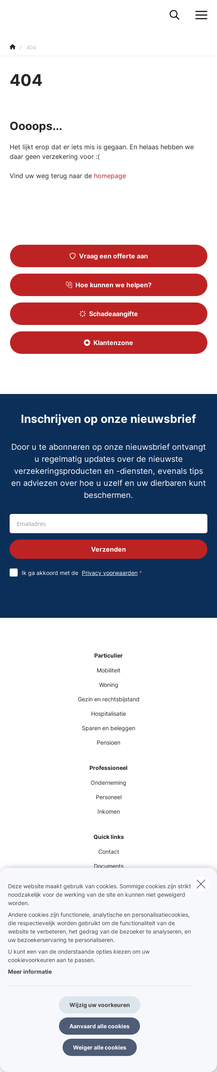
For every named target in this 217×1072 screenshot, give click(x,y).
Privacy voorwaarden (110, 572)
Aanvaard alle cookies (99, 1026)
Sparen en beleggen (108, 728)
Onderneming (108, 782)
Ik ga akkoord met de (84, 572)
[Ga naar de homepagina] (14, 15)
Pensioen (108, 742)
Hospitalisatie (108, 713)
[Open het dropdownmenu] (199, 15)
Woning (108, 684)
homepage (110, 176)
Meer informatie (30, 971)
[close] (201, 884)
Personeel (109, 797)
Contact (108, 851)
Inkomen (108, 811)
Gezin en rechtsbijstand (109, 699)
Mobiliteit (108, 670)
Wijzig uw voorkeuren (99, 1004)
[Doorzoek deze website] (174, 15)
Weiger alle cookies (99, 1047)
